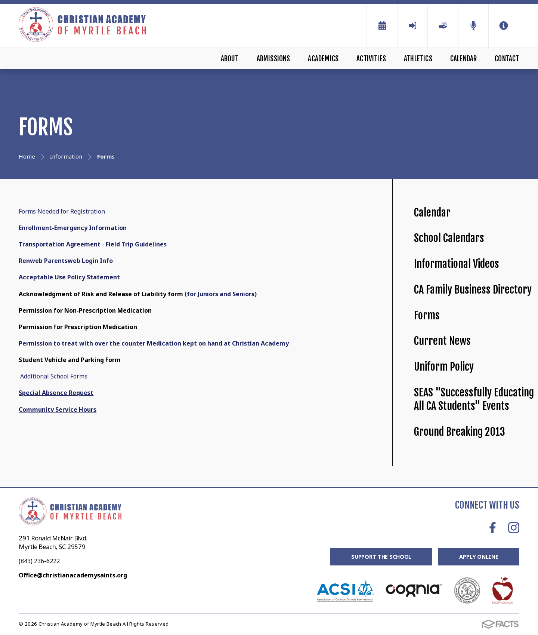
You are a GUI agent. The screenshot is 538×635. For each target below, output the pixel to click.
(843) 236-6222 (39, 561)
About (230, 58)
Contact (507, 58)
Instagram (513, 527)
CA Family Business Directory (473, 289)
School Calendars (449, 238)
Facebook (492, 527)
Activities (371, 58)
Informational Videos (456, 263)
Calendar (463, 58)
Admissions (273, 58)
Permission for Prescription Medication (78, 327)
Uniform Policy (444, 366)
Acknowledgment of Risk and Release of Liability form (101, 294)
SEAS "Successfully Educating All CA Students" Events (474, 399)
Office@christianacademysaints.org (73, 575)
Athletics (418, 58)
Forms (427, 315)
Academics (323, 58)
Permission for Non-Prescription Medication (85, 310)
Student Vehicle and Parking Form (70, 360)
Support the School (379, 557)
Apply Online (478, 557)
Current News (442, 340)
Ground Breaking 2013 (459, 431)
